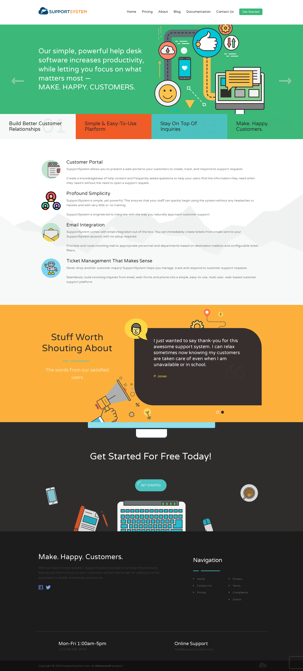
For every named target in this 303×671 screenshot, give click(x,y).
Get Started (250, 12)
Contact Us (225, 12)
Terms (235, 585)
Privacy (235, 579)
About (163, 12)
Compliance (238, 592)
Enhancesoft (103, 666)
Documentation (198, 12)
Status (235, 599)
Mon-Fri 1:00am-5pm (82, 643)
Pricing (147, 12)
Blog (177, 12)
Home (131, 12)
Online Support (191, 643)
